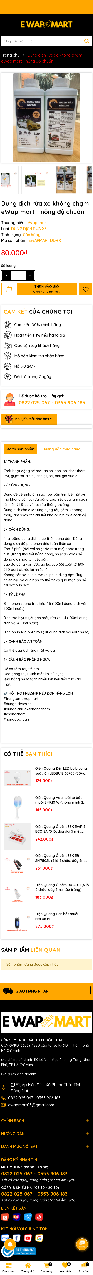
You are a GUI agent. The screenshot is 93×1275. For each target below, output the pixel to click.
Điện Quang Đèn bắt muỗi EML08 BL (56, 916)
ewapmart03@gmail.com (31, 1104)
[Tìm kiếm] (87, 41)
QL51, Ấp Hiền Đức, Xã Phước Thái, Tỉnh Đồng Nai (46, 1087)
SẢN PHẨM (31, 949)
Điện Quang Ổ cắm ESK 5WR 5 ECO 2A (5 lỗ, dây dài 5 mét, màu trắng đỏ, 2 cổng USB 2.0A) (61, 829)
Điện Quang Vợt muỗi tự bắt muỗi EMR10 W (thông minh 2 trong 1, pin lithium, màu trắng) (60, 800)
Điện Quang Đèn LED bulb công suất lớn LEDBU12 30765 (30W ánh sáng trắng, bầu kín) (61, 771)
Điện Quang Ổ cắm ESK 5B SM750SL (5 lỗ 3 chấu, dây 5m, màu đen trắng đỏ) (60, 858)
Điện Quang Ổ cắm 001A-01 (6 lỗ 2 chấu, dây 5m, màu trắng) (62, 887)
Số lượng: (8, 265)
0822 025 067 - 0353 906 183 (52, 402)
